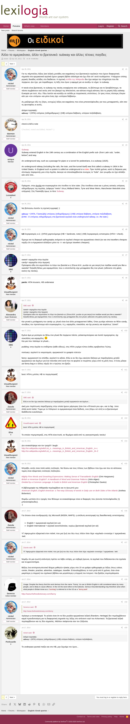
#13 (126, 418)
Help (116, 717)
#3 (126, 145)
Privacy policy (106, 717)
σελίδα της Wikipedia (75, 79)
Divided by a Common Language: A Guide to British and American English (55, 482)
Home (6, 26)
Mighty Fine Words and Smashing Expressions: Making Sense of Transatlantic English (60, 476)
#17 (126, 542)
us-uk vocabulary (32, 59)
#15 (126, 464)
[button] (36, 26)
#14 (126, 441)
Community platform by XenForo (65, 721)
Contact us (81, 717)
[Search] (122, 26)
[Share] (123, 69)
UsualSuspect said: (30, 423)
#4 (126, 181)
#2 (126, 119)
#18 (126, 579)
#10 (126, 330)
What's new (29, 26)
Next (11, 64)
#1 (126, 69)
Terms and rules (93, 717)
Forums (16, 26)
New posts (5, 30)
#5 (126, 204)
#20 (126, 628)
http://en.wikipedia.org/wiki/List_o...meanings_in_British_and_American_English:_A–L (60, 448)
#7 (126, 255)
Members (44, 26)
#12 (126, 392)
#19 (126, 602)
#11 (126, 370)
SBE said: (27, 306)
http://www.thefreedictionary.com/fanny (39, 594)
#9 (126, 300)
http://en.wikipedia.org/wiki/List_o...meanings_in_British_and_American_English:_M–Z (60, 451)
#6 (126, 229)
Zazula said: (28, 548)
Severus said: (28, 607)
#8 (126, 278)
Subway (25, 149)
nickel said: (27, 633)
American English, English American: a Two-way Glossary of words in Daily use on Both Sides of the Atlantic (70, 490)
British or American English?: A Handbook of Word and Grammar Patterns (54, 479)
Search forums (17, 30)
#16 (126, 511)
